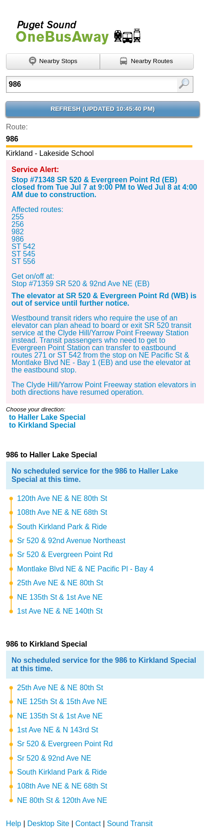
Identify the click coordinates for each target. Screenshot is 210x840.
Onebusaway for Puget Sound (74, 28)
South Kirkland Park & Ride (62, 527)
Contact (88, 823)
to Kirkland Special (42, 425)
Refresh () (103, 108)
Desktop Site (48, 823)
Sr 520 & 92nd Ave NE (54, 758)
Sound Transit (130, 823)
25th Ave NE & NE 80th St (60, 583)
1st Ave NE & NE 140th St (60, 611)
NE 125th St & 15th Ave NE (62, 701)
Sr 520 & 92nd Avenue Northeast (71, 541)
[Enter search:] (87, 84)
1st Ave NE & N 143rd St (57, 730)
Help (13, 823)
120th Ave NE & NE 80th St (62, 498)
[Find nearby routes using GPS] (147, 62)
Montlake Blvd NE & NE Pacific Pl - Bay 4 (85, 569)
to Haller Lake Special (47, 417)
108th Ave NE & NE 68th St (62, 512)
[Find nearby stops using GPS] (53, 62)
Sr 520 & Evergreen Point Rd (65, 554)
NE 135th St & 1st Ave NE (60, 597)
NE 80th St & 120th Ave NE (62, 800)
